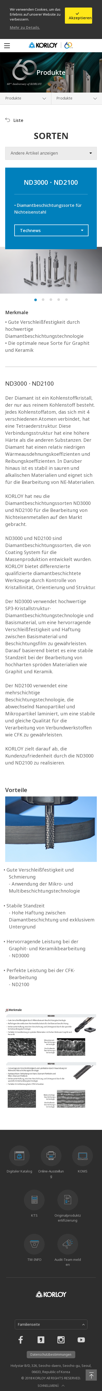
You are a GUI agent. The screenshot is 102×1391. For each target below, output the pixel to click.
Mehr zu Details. (25, 27)
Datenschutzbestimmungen (50, 1354)
